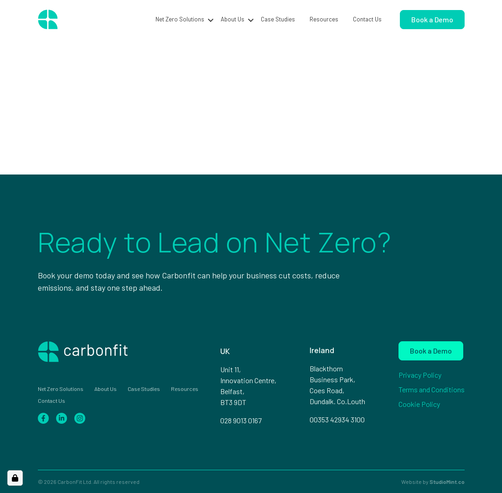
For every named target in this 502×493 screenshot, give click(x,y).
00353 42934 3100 (337, 419)
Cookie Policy (419, 404)
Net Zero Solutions (179, 19)
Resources (324, 19)
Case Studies (278, 19)
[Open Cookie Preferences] (15, 478)
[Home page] (81, 19)
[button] (210, 19)
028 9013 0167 (241, 420)
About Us (232, 19)
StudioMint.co (447, 481)
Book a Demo (432, 19)
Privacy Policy (419, 374)
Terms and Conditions (431, 389)
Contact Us (367, 19)
